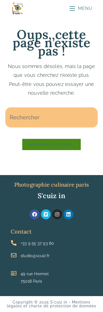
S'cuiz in (51, 195)
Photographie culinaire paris (51, 184)
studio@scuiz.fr (35, 255)
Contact (21, 231)
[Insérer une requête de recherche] (51, 117)
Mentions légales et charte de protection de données (51, 304)
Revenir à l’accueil (51, 144)
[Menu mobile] (80, 8)
